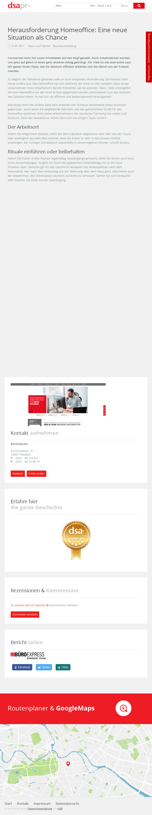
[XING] (63, 667)
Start (8, 803)
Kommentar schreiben (25, 614)
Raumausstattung (64, 46)
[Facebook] (22, 667)
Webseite (18, 473)
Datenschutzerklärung (148, 48)
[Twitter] (44, 667)
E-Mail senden (36, 473)
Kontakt (23, 803)
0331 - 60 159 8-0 (27, 458)
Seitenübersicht (67, 803)
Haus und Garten (39, 46)
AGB (60, 808)
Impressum (148, 72)
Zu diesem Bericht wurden (29, 605)
